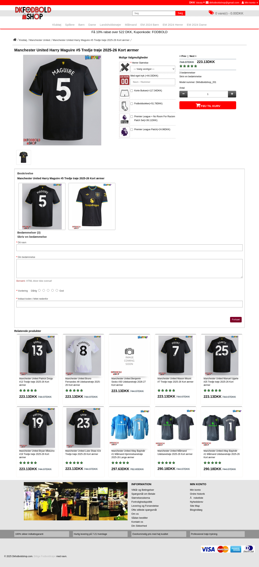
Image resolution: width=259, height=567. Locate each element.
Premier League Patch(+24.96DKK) (152, 129)
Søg (180, 13)
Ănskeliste (196, 497)
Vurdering (23, 290)
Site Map (195, 505)
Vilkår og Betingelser (142, 489)
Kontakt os (137, 521)
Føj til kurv (207, 105)
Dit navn (22, 242)
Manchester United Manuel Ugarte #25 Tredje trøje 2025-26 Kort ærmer (221, 381)
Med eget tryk (137, 75)
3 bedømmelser (187, 72)
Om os (135, 513)
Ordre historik (197, 493)
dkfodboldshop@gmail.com (222, 2)
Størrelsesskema (140, 497)
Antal (182, 88)
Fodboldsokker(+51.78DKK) (148, 103)
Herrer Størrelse (140, 62)
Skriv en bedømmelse (190, 76)
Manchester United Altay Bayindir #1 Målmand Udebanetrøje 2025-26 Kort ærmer (222, 454)
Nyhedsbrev (196, 501)
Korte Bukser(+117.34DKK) (148, 90)
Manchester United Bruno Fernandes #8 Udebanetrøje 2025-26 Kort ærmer (82, 381)
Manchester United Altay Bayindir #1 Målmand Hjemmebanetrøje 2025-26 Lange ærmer (128, 454)
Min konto (195, 489)
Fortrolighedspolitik (141, 501)
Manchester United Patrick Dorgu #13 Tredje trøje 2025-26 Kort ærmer (36, 381)
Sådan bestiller (139, 517)
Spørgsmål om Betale (143, 493)
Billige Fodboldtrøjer (45, 556)
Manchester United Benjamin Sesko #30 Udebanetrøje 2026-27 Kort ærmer (128, 381)
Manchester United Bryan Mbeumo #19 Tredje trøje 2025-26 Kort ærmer (36, 454)
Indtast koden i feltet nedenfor (33, 298)
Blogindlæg (196, 509)
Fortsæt (236, 319)
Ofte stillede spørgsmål (144, 509)
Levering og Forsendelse (145, 505)
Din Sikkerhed (139, 525)
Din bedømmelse (26, 257)
